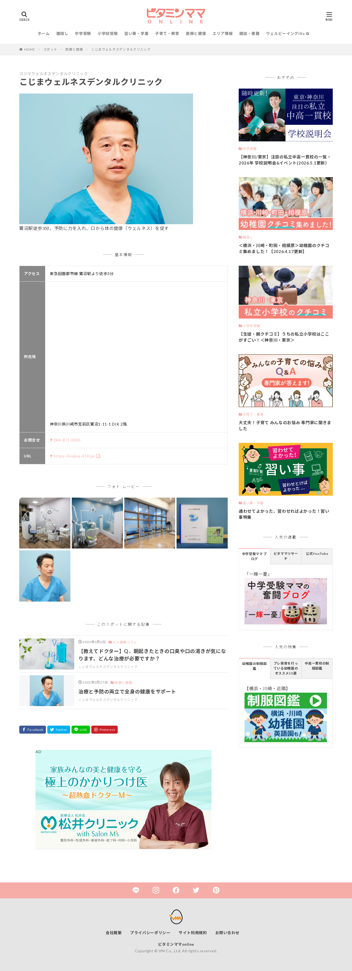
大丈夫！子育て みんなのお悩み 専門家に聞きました (285, 425)
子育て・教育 (167, 33)
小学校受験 (108, 33)
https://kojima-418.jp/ (74, 456)
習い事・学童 (136, 33)
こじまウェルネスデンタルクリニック (121, 49)
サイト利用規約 (193, 932)
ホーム (44, 33)
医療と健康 (196, 33)
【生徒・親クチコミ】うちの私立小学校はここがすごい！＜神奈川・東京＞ (284, 337)
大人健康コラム (124, 642)
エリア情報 (223, 33)
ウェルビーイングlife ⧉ (287, 33)
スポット (50, 49)
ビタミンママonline (176, 944)
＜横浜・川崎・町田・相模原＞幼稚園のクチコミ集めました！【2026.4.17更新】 (284, 248)
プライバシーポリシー (150, 932)
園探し (62, 33)
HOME (29, 49)
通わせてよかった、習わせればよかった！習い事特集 (284, 514)
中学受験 (83, 33)
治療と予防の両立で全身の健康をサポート (127, 692)
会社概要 (114, 932)
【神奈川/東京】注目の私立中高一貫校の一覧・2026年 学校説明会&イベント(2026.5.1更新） (285, 160)
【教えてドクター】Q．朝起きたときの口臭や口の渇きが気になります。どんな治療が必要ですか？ (152, 655)
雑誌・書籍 (249, 33)
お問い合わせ (227, 932)
